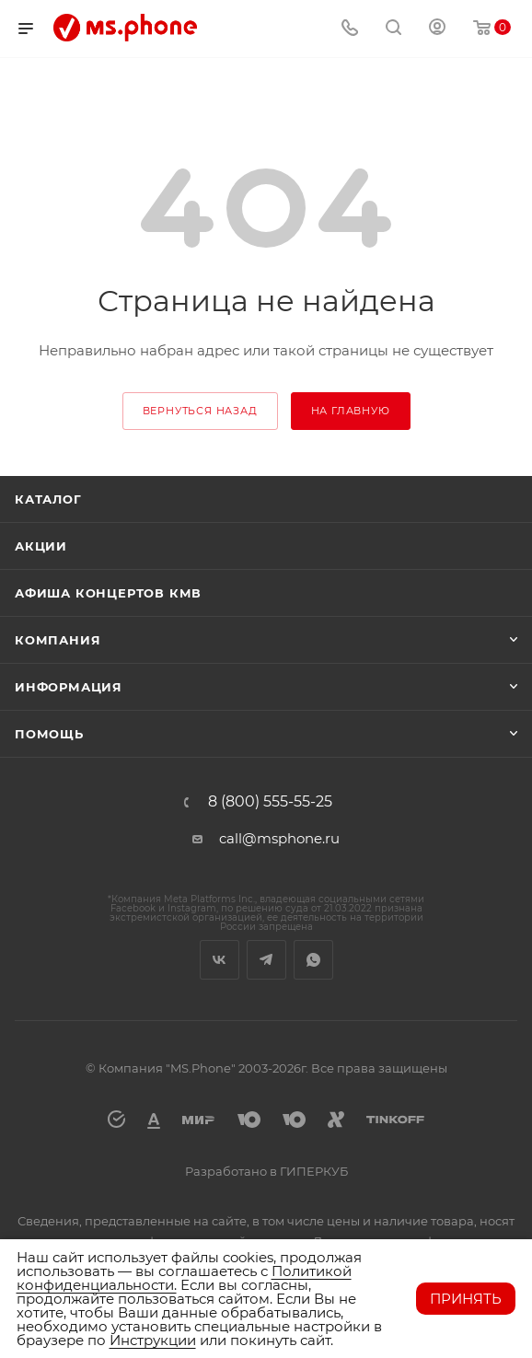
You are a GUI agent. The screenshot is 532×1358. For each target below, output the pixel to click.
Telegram (266, 960)
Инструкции (153, 1340)
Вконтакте (219, 960)
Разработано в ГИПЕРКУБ (266, 1171)
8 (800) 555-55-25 (270, 802)
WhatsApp (313, 960)
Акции (41, 546)
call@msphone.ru (279, 838)
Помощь (49, 733)
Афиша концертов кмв (108, 593)
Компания (57, 640)
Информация (68, 686)
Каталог (48, 499)
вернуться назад (200, 410)
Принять (466, 1298)
